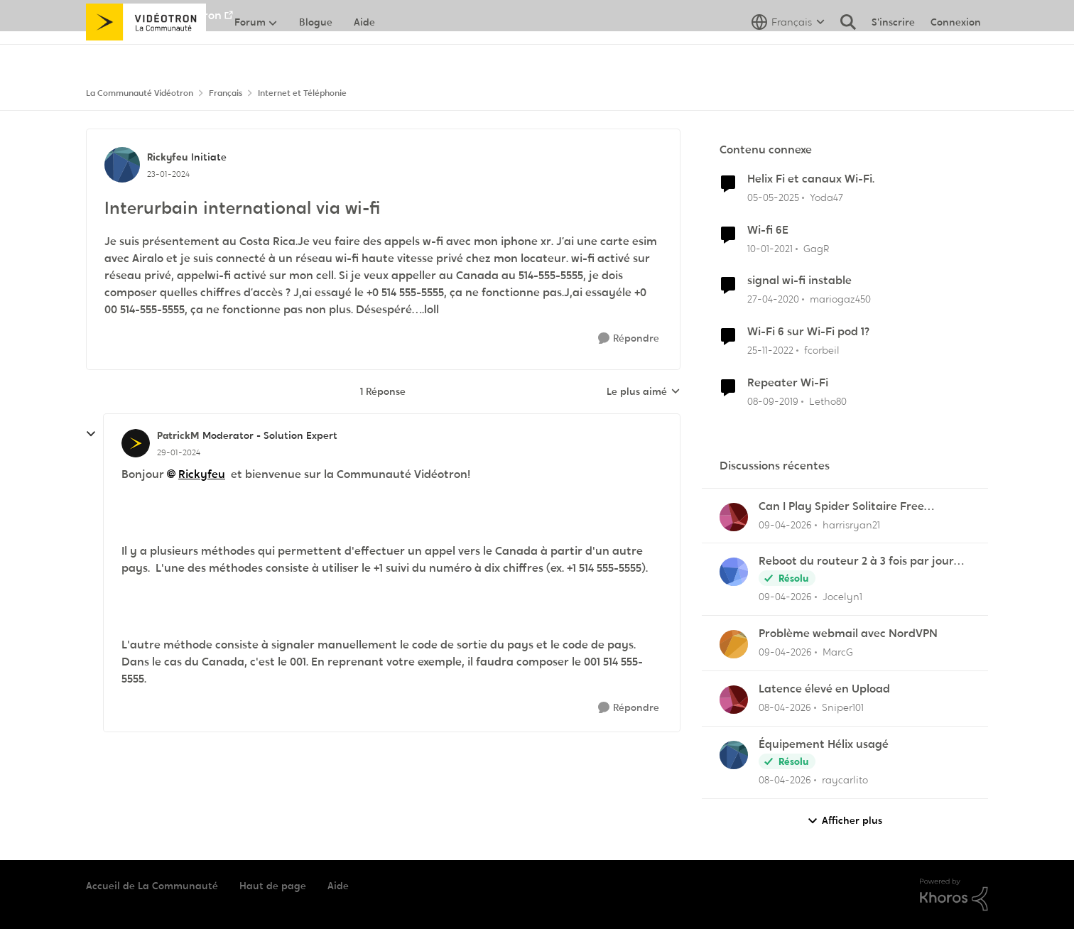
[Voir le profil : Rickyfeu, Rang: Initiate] (122, 165)
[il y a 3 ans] (770, 350)
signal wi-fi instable (799, 280)
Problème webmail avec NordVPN (848, 633)
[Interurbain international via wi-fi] (178, 452)
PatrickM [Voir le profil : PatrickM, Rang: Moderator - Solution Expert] (178, 435)
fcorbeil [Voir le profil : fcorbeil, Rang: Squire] (822, 350)
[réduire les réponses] (90, 433)
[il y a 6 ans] (773, 299)
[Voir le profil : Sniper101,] (734, 699)
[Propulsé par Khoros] (954, 895)
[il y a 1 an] (773, 197)
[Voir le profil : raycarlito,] (734, 755)
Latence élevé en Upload (824, 689)
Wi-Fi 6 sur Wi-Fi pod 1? (808, 332)
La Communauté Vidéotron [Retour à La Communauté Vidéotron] (139, 93)
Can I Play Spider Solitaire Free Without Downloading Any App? (844, 506)
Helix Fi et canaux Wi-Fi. (810, 179)
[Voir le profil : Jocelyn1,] (734, 572)
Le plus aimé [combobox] (643, 392)
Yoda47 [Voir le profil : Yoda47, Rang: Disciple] (826, 197)
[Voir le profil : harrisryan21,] (734, 517)
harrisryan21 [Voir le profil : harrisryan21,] (851, 524)
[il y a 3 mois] (785, 524)
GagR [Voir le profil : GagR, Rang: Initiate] (816, 247)
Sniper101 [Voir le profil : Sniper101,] (843, 707)
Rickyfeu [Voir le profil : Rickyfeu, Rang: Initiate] (167, 157)
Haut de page (272, 885)
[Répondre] (628, 338)
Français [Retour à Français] (225, 93)
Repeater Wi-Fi (787, 383)
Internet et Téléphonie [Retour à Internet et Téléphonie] (302, 93)
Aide (338, 885)
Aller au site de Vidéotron (154, 15)
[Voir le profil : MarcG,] (734, 644)
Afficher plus (844, 820)
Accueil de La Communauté (152, 885)
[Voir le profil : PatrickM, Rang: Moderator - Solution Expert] (135, 443)
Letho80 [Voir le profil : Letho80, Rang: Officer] (828, 401)
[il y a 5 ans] (770, 248)
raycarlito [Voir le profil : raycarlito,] (845, 779)
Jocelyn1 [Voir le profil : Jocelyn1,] (842, 596)
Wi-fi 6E (767, 230)
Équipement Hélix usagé (824, 744)
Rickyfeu (201, 474)
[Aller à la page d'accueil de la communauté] (146, 53)
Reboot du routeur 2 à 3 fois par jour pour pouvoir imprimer (856, 561)
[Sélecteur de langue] (788, 53)
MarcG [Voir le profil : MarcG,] (838, 652)
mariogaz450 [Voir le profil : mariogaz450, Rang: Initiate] (840, 299)
